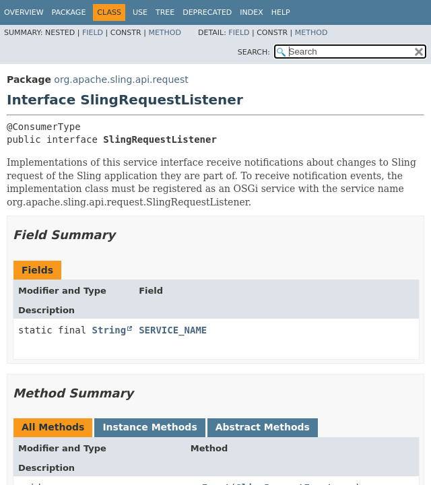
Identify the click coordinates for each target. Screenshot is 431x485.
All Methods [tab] (53, 427)
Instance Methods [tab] (149, 427)
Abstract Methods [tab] (263, 427)
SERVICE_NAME (173, 330)
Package (69, 12)
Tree (165, 12)
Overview (24, 12)
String (109, 330)
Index (251, 12)
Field (92, 32)
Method (164, 32)
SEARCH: (254, 52)
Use (140, 12)
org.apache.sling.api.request (121, 79)
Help (280, 12)
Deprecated (207, 12)
